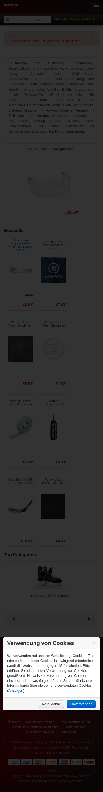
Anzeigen (15, 690)
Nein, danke (51, 704)
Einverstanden (81, 704)
